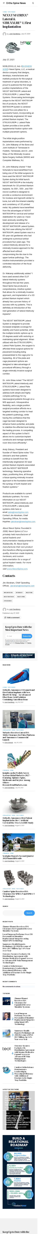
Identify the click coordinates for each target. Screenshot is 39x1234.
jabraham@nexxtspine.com (23, 521)
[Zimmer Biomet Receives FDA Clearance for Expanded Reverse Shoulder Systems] (6, 1001)
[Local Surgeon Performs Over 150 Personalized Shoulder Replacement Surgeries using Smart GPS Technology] (6, 1016)
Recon (7, 1113)
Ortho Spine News (16, 3)
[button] (4, 3)
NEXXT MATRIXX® (9, 596)
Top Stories (11, 11)
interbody (19, 592)
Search (5, 906)
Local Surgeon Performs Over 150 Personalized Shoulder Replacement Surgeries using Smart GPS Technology (17, 937)
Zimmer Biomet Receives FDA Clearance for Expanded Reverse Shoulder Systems (17, 928)
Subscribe (27, 636)
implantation (8, 592)
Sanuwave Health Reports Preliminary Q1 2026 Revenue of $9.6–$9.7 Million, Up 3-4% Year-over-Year (17, 947)
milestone (29, 592)
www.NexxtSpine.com (17, 569)
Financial (6, 770)
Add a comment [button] (13, 617)
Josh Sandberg (11, 1127)
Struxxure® (8, 600)
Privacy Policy (19, 643)
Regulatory (7, 730)
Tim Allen (10, 1107)
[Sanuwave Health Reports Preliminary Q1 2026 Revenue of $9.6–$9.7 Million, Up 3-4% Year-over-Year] (6, 1033)
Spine (5, 11)
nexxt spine (21, 596)
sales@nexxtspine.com (18, 512)
